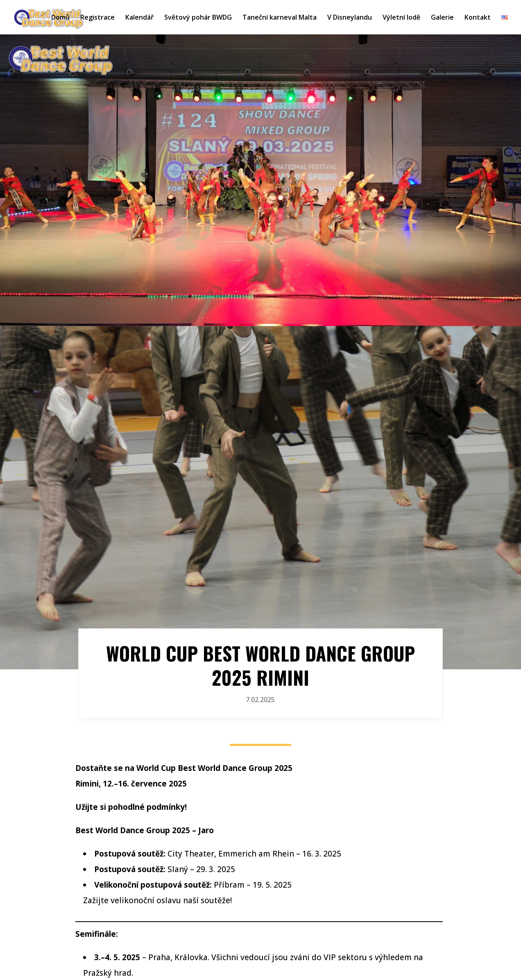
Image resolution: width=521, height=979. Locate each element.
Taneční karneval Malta (279, 18)
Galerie (442, 18)
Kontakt (477, 18)
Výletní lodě (401, 18)
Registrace (97, 18)
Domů (60, 18)
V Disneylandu (349, 18)
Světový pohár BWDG (198, 18)
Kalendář (139, 18)
